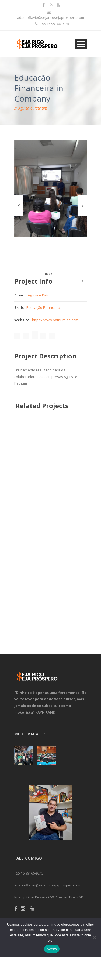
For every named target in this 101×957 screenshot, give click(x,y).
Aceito (52, 949)
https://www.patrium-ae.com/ (56, 319)
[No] (94, 937)
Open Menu (81, 44)
